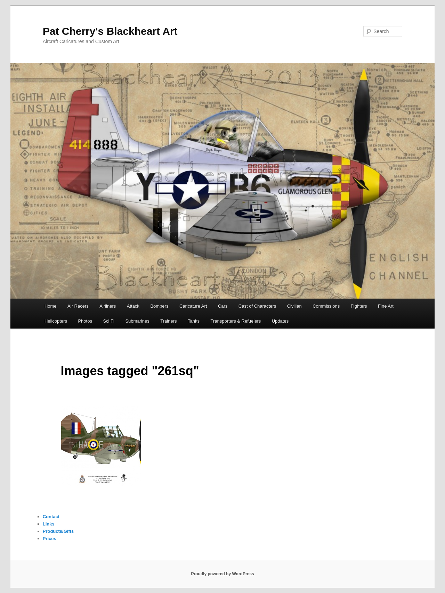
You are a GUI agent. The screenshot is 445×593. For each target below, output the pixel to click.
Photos (85, 321)
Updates (280, 321)
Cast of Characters (257, 306)
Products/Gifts (58, 531)
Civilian (294, 306)
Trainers (168, 321)
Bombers (159, 306)
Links (49, 524)
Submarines (137, 321)
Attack (133, 306)
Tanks (194, 321)
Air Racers (78, 306)
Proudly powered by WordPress (222, 573)
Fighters (359, 306)
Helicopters (55, 321)
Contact (51, 516)
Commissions (326, 306)
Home (50, 306)
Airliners (107, 306)
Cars (222, 306)
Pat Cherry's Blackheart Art (110, 31)
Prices (49, 538)
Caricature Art (193, 306)
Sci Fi (108, 321)
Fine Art (386, 306)
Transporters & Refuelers (235, 321)
